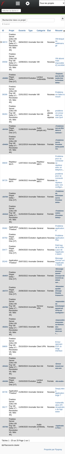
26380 (5, 78)
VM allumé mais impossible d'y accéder (60, 61)
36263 (4, 114)
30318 (5, 214)
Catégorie (41, 31)
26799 (5, 197)
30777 (5, 291)
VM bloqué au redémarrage (59, 42)
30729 (5, 129)
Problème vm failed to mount (60, 94)
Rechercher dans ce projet (14, 20)
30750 (4, 238)
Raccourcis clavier (10, 445)
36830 (4, 163)
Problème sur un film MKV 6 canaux (59, 129)
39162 (5, 366)
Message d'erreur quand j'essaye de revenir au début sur (60, 275)
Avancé (7, 24)
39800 (4, 346)
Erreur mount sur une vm (59, 366)
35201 (5, 327)
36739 (4, 392)
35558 (4, 62)
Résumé (60, 31)
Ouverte (22, 31)
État (49, 31)
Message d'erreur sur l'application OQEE (60, 261)
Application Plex (59, 427)
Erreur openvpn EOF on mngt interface (58, 346)
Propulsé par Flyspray (53, 449)
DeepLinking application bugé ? (60, 392)
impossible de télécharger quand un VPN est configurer (60, 307)
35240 (4, 261)
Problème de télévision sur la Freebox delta (59, 196)
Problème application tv (59, 228)
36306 (4, 94)
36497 (5, 276)
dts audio (60, 381)
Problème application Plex (59, 237)
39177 (4, 407)
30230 (5, 381)
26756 (5, 307)
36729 (4, 180)
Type (30, 31)
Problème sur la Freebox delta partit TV (59, 144)
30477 (4, 250)
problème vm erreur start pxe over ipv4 (59, 114)
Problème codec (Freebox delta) (59, 214)
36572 (4, 42)
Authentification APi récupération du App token (60, 407)
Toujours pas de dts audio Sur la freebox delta (59, 78)
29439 (5, 144)
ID (3, 31)
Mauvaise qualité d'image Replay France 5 (59, 290)
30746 (5, 427)
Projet (11, 31)
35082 (4, 228)
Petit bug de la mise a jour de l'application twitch (59, 249)
